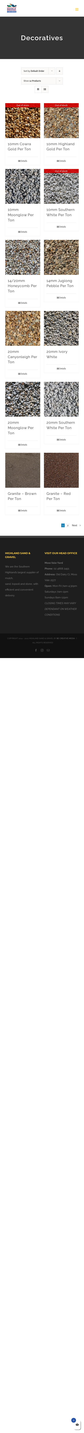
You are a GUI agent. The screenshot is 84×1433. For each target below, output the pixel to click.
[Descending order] (59, 71)
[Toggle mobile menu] (77, 9)
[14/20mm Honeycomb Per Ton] (22, 257)
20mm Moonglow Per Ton (21, 427)
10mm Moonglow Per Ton (21, 214)
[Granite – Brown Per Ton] (22, 470)
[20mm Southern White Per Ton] (61, 399)
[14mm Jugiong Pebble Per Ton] (61, 257)
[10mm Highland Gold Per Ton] (61, 120)
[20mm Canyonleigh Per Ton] (22, 328)
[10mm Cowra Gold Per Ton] (22, 120)
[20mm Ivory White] (61, 328)
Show (32, 81)
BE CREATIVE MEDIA (66, 638)
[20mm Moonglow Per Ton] (22, 399)
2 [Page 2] (67, 525)
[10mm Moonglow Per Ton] (22, 186)
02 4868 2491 (61, 568)
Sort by (34, 71)
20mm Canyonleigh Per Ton (22, 356)
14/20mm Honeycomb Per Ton (22, 286)
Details (24, 161)
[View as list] (45, 89)
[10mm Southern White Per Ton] (61, 186)
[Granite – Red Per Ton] (61, 470)
